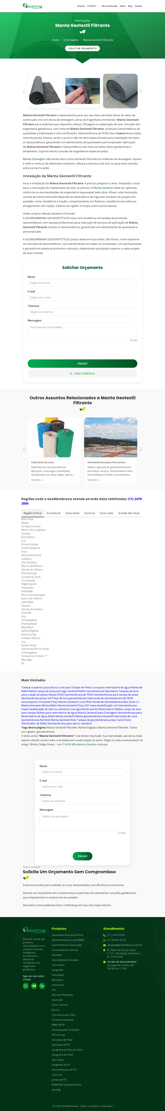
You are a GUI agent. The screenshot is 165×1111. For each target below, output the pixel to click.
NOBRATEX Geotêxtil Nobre (66, 1084)
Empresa (81, 6)
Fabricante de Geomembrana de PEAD (110, 698)
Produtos (93, 6)
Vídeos (123, 6)
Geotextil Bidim (77, 691)
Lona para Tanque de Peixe (74, 687)
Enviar (82, 363)
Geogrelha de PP (61, 1064)
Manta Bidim (49, 705)
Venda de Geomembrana (107, 702)
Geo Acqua (58, 1059)
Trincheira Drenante (63, 1019)
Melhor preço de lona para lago (48, 691)
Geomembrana (95, 691)
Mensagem (34, 320)
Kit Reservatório (104, 709)
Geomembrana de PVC (64, 1069)
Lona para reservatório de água (111, 687)
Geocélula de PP (61, 1044)
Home (55, 40)
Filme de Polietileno (62, 994)
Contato (138, 6)
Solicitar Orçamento (82, 48)
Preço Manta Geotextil (64, 702)
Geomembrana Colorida (65, 950)
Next (139, 91)
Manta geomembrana (88, 716)
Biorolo (55, 1009)
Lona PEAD (85, 702)
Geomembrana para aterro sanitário (70, 723)
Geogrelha (57, 969)
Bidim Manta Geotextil (61, 716)
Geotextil (107, 716)
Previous (25, 91)
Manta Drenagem (34, 159)
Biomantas (57, 979)
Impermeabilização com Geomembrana (113, 705)
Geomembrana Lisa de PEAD (67, 935)
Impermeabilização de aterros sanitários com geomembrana (57, 709)
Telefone (33, 306)
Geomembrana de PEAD (93, 133)
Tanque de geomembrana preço (96, 720)
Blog (130, 6)
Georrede (57, 999)
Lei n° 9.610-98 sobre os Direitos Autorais (82, 744)
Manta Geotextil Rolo (63, 720)
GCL (54, 989)
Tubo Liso (57, 1074)
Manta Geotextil (103, 188)
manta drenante (47, 197)
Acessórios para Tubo (64, 1014)
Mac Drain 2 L (131, 702)
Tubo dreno (58, 964)
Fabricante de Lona (125, 716)
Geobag (56, 1089)
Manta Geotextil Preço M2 (73, 705)
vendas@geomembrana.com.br (122, 945)
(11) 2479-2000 (114, 935)
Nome (31, 277)
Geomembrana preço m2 (36, 698)
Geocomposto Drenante (35, 702)
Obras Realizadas (109, 6)
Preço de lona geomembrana (69, 698)
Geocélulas (58, 974)
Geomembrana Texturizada (67, 945)
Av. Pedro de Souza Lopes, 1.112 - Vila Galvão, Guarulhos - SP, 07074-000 (122, 953)
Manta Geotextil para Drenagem (97, 712)
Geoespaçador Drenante (65, 1029)
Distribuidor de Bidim (34, 723)
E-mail (31, 291)
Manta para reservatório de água (57, 712)
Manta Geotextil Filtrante (98, 40)
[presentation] (82, 349)
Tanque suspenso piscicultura (39, 687)
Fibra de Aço (58, 1034)
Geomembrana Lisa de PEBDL (68, 940)
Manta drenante (31, 705)
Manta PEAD (56, 694)
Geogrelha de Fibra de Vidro (67, 1049)
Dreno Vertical (59, 1004)
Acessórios (58, 984)
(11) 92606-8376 (114, 940)
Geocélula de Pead (62, 1039)
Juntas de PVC (59, 1079)
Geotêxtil (57, 954)
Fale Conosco (82, 373)
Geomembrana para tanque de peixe (116, 694)
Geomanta (111, 691)
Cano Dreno (124, 720)
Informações (71, 40)
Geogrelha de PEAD (62, 1054)
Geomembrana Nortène (35, 720)
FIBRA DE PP (58, 1024)
